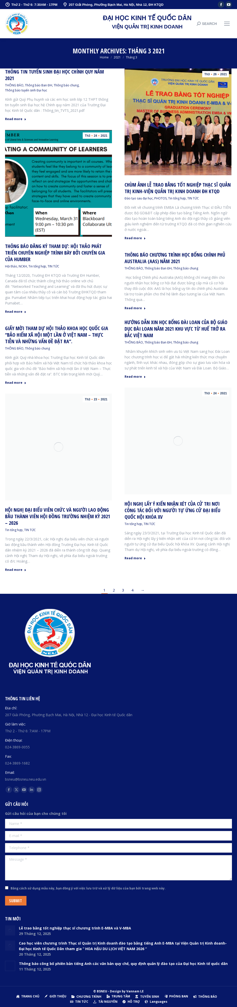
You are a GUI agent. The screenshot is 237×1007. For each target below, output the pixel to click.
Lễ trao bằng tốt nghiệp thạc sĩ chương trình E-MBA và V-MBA (75, 928)
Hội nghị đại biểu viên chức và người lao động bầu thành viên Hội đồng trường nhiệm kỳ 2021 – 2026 (57, 516)
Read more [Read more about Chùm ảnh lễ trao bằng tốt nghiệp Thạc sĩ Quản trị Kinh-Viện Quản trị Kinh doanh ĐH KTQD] (135, 238)
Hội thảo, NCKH (16, 266)
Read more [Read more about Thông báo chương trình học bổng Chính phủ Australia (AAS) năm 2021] (135, 308)
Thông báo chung (66, 85)
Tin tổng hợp (177, 198)
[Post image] (10, 930)
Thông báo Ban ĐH (38, 85)
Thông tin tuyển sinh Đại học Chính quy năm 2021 (54, 75)
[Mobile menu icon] (227, 24)
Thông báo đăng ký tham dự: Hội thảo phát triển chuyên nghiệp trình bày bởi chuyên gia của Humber (55, 253)
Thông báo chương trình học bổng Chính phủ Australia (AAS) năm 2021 (175, 258)
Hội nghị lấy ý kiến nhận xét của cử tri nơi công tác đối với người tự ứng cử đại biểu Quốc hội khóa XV (172, 510)
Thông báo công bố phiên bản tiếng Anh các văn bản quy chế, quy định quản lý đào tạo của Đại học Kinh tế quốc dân (123, 963)
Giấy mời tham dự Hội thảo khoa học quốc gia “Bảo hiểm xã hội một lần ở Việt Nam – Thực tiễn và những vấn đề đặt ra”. (56, 335)
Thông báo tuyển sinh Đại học (26, 90)
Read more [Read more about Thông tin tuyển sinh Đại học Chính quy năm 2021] (15, 119)
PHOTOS (160, 198)
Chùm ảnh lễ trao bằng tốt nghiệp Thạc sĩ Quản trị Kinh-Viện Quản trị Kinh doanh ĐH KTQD (178, 188)
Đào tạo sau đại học (139, 198)
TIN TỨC (193, 198)
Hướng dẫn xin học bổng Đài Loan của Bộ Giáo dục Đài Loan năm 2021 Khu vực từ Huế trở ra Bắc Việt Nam (176, 329)
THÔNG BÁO (14, 85)
